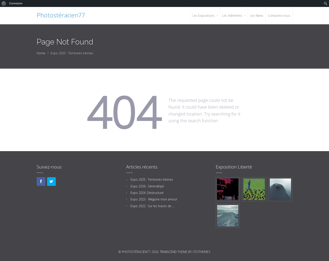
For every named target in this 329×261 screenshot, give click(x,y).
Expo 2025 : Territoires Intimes (152, 179)
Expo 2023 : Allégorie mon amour (154, 199)
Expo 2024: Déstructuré (147, 193)
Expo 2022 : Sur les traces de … (152, 206)
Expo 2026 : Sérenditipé (147, 186)
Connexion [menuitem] (15, 3)
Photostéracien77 (61, 15)
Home (41, 53)
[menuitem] (4, 3)
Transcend (168, 252)
